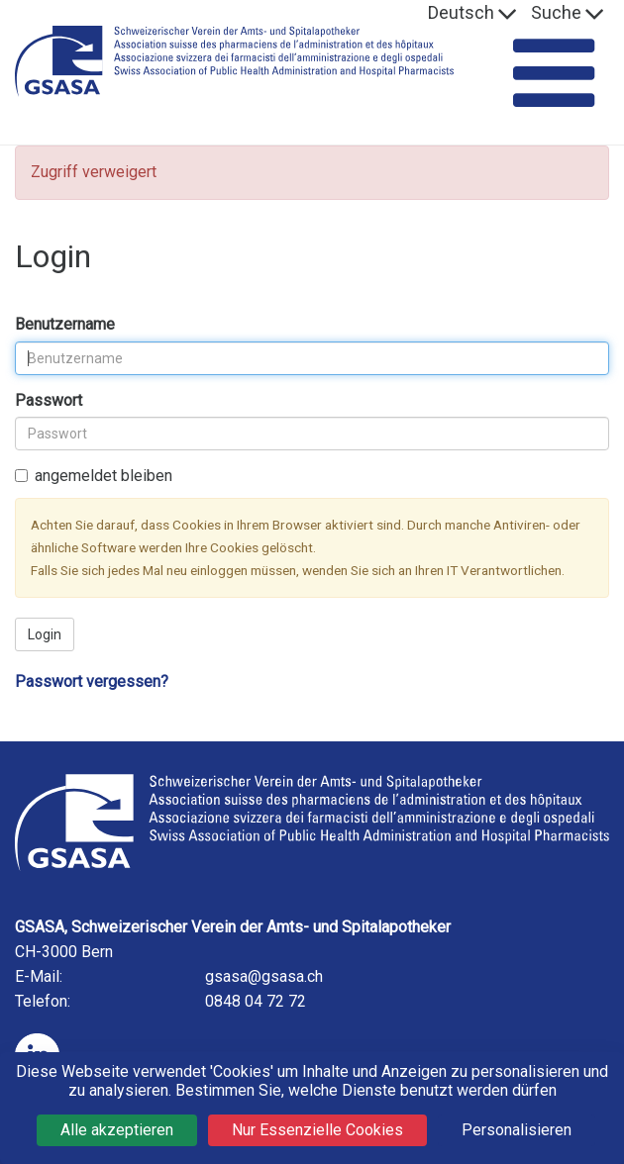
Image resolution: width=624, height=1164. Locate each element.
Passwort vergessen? (91, 681)
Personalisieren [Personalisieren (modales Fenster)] (517, 1129)
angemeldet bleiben (93, 475)
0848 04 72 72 (255, 1001)
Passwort (48, 400)
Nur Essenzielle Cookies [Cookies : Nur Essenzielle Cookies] (317, 1129)
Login (44, 634)
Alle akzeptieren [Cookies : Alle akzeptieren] (116, 1129)
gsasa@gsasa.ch (264, 976)
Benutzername (65, 324)
